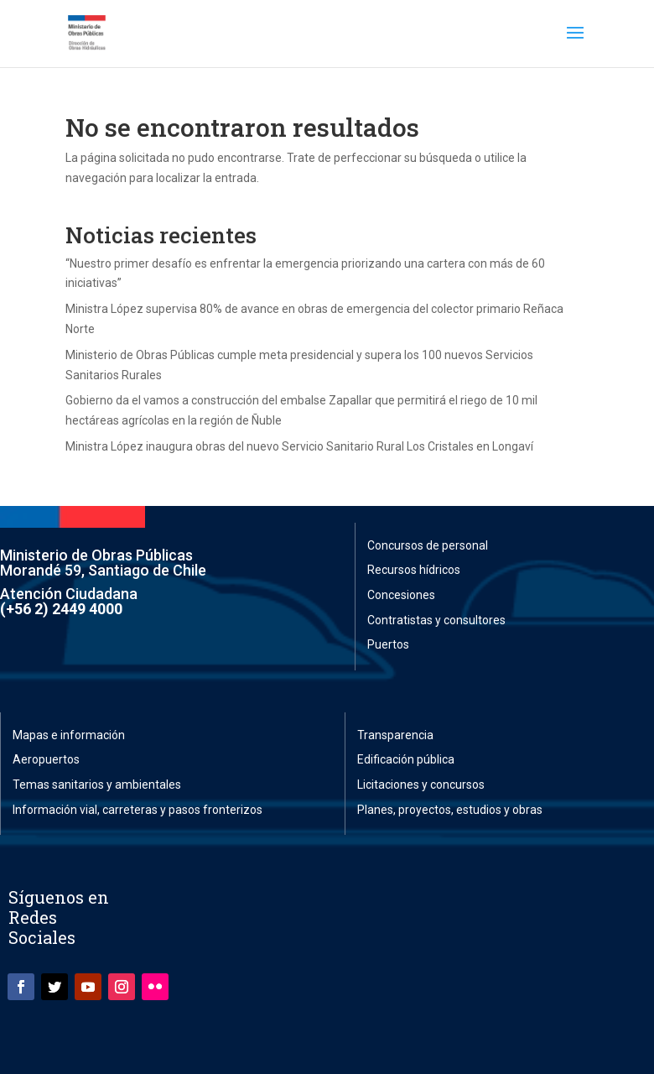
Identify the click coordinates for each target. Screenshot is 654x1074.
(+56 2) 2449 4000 (61, 609)
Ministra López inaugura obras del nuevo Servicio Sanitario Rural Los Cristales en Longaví (299, 446)
